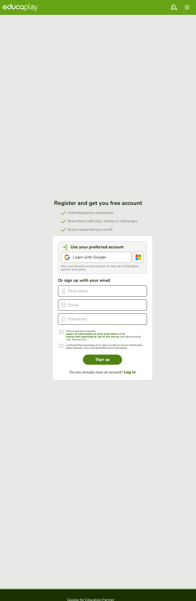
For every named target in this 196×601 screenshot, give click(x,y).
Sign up (102, 359)
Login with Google (89, 257)
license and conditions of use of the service (92, 337)
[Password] (102, 319)
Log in (130, 372)
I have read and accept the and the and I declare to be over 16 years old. (103, 335)
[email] (102, 305)
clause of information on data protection (91, 334)
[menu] (187, 7)
